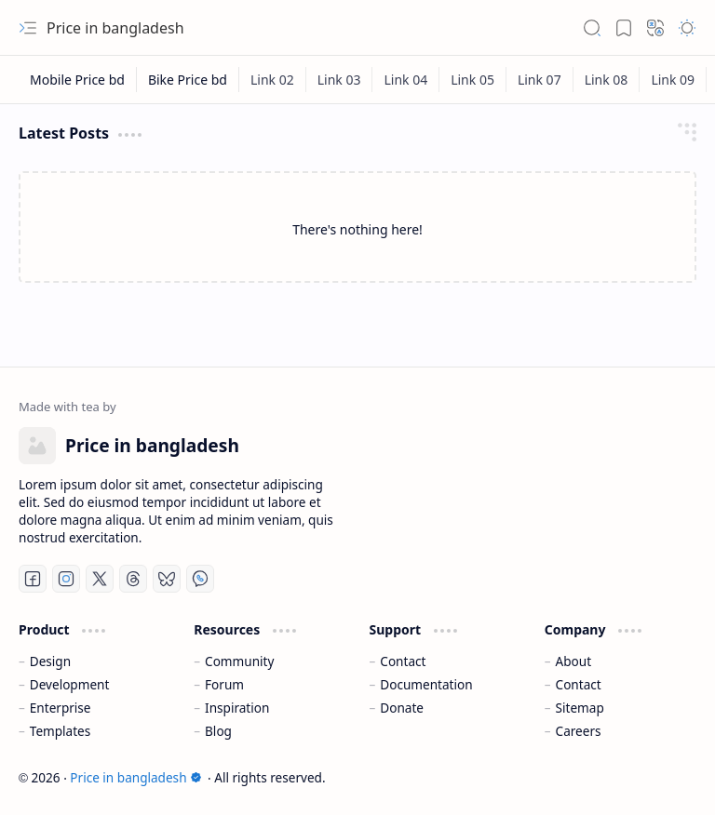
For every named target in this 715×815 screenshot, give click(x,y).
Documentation (426, 684)
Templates (60, 731)
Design (50, 661)
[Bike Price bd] (188, 79)
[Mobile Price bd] (78, 79)
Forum (224, 684)
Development (70, 684)
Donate (402, 707)
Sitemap (580, 707)
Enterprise (60, 707)
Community (239, 661)
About (574, 661)
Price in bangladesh (135, 777)
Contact (402, 661)
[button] (28, 28)
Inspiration (237, 707)
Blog (218, 731)
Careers (578, 731)
